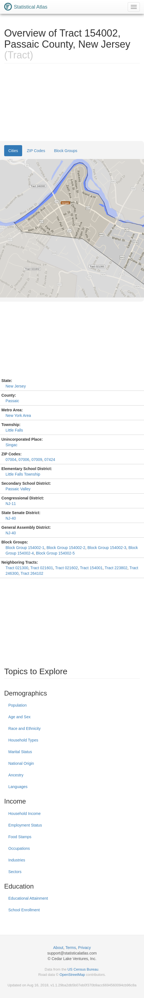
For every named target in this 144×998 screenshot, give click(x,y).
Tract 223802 (116, 568)
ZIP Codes (36, 150)
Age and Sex (19, 717)
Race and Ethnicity (24, 728)
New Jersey (16, 386)
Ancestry (15, 775)
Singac (11, 445)
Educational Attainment (28, 898)
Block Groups (65, 150)
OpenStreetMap (72, 975)
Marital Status (20, 752)
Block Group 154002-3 (107, 547)
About (58, 947)
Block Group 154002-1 (25, 547)
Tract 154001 (91, 568)
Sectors (14, 871)
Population (17, 705)
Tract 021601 (41, 568)
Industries (16, 860)
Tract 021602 (66, 568)
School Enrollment (24, 910)
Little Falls (14, 430)
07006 (24, 459)
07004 (11, 459)
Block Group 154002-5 (55, 553)
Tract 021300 (17, 568)
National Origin (21, 763)
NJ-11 (11, 503)
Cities (13, 150)
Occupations (19, 848)
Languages (17, 786)
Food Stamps (19, 837)
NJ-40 (11, 518)
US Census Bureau (83, 969)
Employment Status (25, 825)
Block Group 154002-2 (66, 547)
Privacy (84, 947)
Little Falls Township (23, 474)
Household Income (24, 813)
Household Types (23, 740)
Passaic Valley (18, 489)
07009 (36, 459)
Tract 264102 (31, 573)
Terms (70, 947)
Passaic (12, 401)
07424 (49, 459)
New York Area (18, 415)
